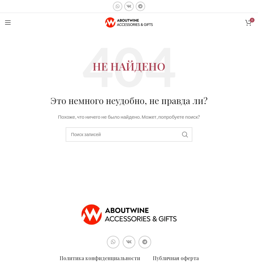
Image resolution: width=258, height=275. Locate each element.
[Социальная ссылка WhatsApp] (117, 6)
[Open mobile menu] (8, 22)
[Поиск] (129, 134)
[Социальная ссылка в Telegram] (140, 6)
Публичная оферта (176, 258)
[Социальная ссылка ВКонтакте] (129, 6)
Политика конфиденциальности (100, 258)
